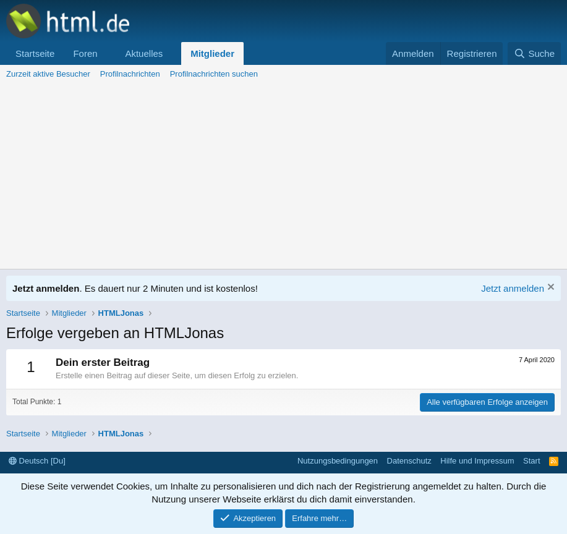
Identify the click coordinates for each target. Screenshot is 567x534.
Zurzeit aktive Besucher (48, 73)
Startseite (34, 53)
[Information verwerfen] (549, 288)
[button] (107, 53)
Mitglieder (212, 53)
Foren (85, 53)
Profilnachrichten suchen (214, 73)
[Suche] (534, 53)
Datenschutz (409, 460)
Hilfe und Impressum (477, 460)
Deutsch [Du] (37, 460)
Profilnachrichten (130, 73)
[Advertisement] (283, 176)
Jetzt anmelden (512, 288)
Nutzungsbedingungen (337, 460)
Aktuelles (144, 53)
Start (531, 460)
